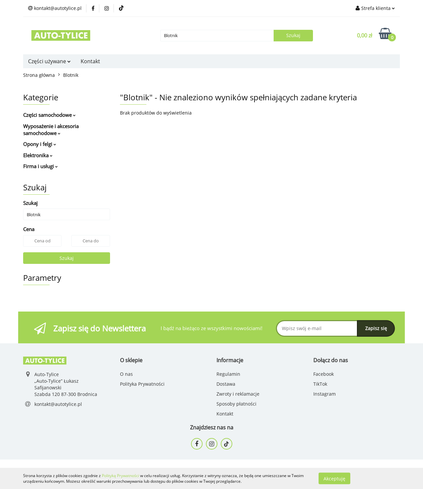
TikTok (320, 384)
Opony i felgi (39, 144)
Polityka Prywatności (142, 384)
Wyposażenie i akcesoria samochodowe (51, 129)
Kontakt (90, 61)
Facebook (323, 374)
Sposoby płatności (236, 404)
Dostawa (225, 384)
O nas (126, 374)
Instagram (324, 394)
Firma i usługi (40, 166)
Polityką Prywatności (120, 475)
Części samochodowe (49, 115)
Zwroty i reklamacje (237, 394)
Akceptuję (334, 478)
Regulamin (228, 374)
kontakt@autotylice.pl (58, 404)
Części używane (49, 61)
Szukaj (66, 258)
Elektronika (38, 155)
